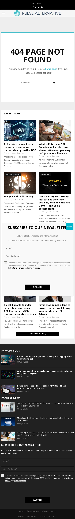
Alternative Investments (13, 174)
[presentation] (21, 490)
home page (51, 69)
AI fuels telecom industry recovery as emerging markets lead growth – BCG (20, 147)
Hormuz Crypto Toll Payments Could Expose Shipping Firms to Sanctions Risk (44, 357)
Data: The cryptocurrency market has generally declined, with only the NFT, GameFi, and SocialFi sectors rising (55, 202)
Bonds (8, 122)
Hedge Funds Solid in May (18, 196)
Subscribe (37, 500)
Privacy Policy (31, 516)
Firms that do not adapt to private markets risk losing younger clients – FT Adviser (54, 309)
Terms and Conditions (47, 516)
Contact (21, 516)
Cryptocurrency (45, 174)
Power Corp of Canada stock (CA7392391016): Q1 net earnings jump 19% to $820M (41, 387)
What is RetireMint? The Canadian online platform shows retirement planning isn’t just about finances (54, 148)
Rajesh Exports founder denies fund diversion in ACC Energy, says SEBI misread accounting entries (20, 309)
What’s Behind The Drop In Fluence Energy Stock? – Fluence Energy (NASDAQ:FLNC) (44, 372)
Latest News (12, 113)
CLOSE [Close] (69, 226)
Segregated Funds (46, 122)
